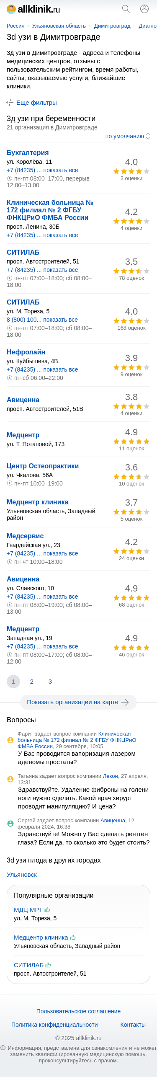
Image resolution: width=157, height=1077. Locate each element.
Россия (16, 26)
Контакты (133, 1024)
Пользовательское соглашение (78, 1011)
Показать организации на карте (78, 702)
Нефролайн (26, 352)
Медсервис (25, 536)
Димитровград (112, 26)
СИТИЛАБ (23, 252)
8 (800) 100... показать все (42, 319)
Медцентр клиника (37, 502)
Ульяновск (22, 874)
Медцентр (23, 435)
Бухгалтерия (28, 152)
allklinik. (33, 9)
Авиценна (23, 399)
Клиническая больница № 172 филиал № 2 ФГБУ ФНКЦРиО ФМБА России (50, 210)
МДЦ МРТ (28, 909)
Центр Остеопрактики (43, 466)
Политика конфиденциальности (54, 1024)
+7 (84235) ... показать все (42, 170)
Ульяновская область (59, 26)
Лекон (110, 776)
